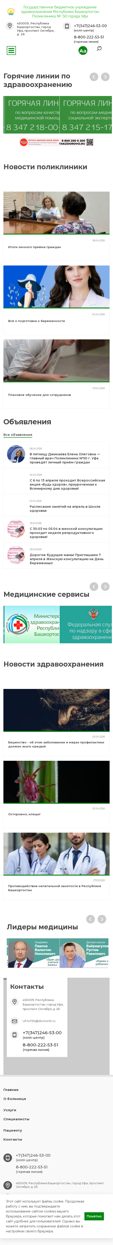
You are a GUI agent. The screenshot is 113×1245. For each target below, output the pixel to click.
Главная (10, 1090)
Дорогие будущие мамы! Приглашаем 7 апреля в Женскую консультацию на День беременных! (66, 559)
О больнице (14, 1099)
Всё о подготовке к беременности (36, 321)
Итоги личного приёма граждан (34, 247)
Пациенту (12, 1130)
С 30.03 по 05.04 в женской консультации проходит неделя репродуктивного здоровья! (66, 533)
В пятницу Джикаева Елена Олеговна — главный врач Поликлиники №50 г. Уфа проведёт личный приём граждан (65, 458)
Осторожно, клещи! (24, 814)
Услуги (9, 1110)
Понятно (94, 1216)
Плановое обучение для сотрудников (39, 395)
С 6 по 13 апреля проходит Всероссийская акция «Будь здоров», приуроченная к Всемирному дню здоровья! (67, 484)
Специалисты (16, 1119)
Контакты (12, 1139)
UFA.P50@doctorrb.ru (39, 1021)
